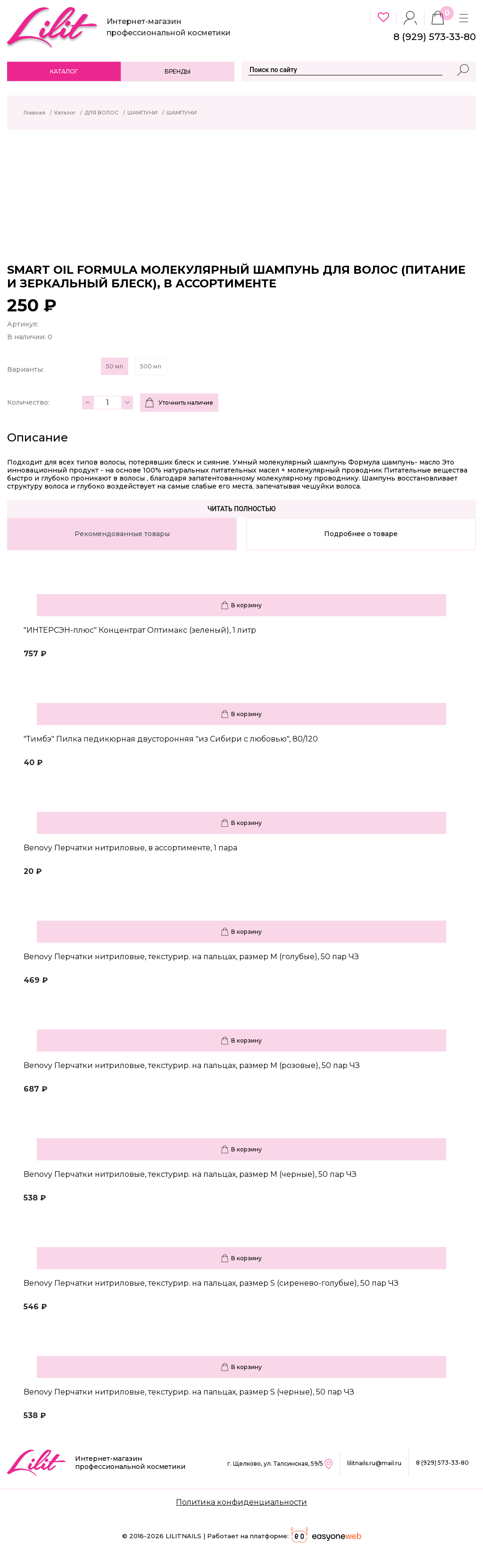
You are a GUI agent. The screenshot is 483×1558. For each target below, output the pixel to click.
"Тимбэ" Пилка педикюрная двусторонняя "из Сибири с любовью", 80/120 (171, 738)
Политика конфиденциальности (241, 1502)
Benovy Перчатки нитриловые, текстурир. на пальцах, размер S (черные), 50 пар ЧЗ (189, 1391)
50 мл (114, 366)
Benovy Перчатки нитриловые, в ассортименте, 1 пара (130, 847)
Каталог (64, 71)
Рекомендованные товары (122, 534)
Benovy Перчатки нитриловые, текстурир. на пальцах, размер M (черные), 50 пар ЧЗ (190, 1174)
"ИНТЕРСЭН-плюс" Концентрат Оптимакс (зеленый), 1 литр (140, 630)
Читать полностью (242, 509)
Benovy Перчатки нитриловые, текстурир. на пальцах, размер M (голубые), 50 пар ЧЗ (191, 956)
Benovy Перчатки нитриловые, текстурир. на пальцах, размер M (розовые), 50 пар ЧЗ (192, 1065)
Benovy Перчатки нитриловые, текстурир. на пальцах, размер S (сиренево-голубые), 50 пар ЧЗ (211, 1283)
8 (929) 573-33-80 (442, 1462)
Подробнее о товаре (361, 534)
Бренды (178, 71)
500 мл (150, 366)
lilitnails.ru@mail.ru (374, 1463)
